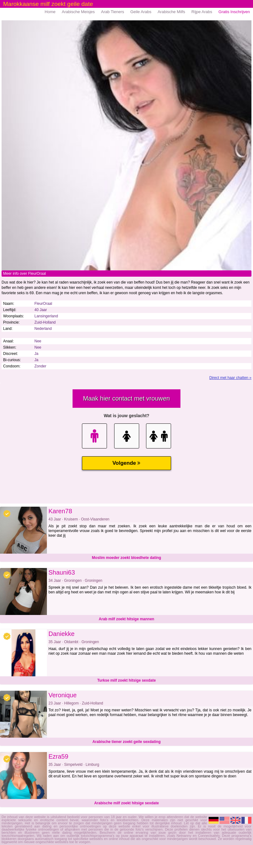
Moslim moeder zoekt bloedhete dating (126, 558)
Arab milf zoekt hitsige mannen (126, 619)
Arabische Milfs (171, 11)
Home (50, 11)
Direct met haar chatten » (230, 378)
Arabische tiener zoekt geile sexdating (126, 742)
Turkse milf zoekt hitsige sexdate (126, 680)
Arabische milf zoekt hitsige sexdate (126, 803)
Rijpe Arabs (201, 11)
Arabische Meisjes (78, 11)
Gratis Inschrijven (234, 11)
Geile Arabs (140, 11)
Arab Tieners (112, 11)
